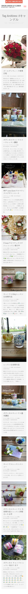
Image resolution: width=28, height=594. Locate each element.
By (13, 76)
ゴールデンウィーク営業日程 (13, 72)
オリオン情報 (6, 76)
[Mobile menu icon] (25, 6)
